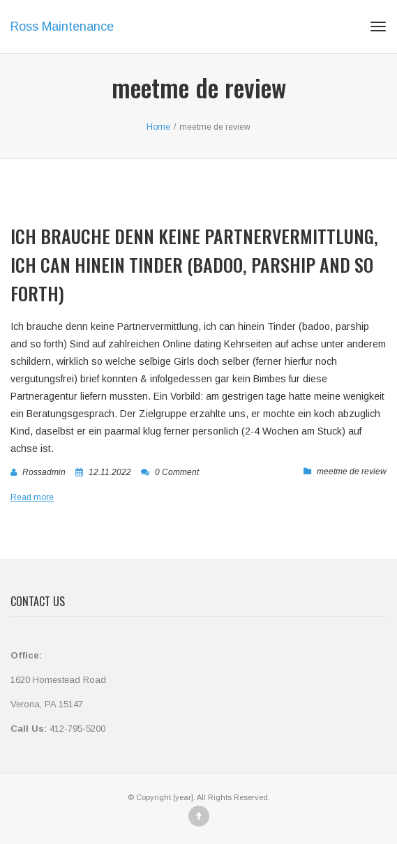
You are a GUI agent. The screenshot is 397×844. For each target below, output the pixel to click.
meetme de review (352, 471)
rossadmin (44, 472)
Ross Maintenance (62, 26)
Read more (32, 497)
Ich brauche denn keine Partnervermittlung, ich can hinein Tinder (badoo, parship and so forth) (194, 265)
